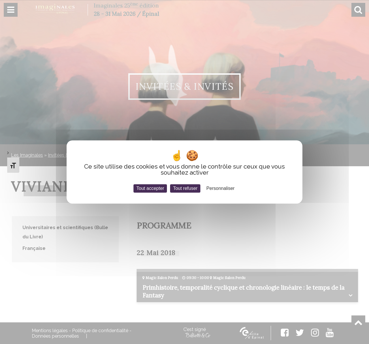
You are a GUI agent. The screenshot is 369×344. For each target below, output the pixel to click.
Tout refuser (185, 188)
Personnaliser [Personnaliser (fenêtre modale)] (220, 188)
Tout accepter (150, 188)
